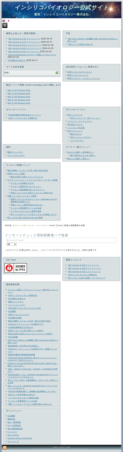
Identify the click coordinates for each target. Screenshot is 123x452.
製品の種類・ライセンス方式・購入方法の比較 (28, 170)
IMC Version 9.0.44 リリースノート (24, 39)
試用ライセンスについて (77, 75)
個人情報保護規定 (15, 429)
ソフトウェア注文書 (76, 128)
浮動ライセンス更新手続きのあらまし (27, 205)
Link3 (68, 447)
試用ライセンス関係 (16, 174)
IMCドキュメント (74, 131)
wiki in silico (13, 435)
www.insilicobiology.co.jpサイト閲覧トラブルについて (32, 55)
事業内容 (11, 419)
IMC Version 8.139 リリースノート (24, 51)
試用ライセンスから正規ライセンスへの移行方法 (32, 193)
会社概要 (11, 416)
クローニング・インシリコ (34, 225)
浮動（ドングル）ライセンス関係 (22, 196)
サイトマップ (13, 441)
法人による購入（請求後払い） (80, 152)
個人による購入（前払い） (78, 159)
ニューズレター (77, 140)
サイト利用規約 (14, 425)
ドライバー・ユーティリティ (79, 121)
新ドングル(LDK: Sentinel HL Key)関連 (25, 218)
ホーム (15, 225)
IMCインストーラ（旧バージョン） (85, 118)
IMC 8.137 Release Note (19, 90)
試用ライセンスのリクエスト (79, 72)
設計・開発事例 (14, 422)
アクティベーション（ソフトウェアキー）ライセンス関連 (32, 180)
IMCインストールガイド (80, 137)
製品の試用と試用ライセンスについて (27, 177)
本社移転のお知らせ (16, 60)
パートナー (12, 432)
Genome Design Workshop (20, 438)
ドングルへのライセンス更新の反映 (26, 211)
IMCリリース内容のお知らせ (80, 44)
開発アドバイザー (15, 152)
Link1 (55, 447)
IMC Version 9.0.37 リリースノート (24, 42)
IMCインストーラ (74, 115)
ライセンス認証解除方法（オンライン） (28, 190)
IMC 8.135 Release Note (19, 93)
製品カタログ (76, 134)
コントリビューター (16, 155)
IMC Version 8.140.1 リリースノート (24, 45)
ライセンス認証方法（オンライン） (26, 186)
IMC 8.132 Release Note (19, 100)
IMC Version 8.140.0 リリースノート (24, 48)
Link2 (61, 447)
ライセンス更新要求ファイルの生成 (26, 208)
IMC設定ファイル (74, 124)
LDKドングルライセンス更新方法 (22, 118)
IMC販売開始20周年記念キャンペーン (24, 115)
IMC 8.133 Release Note (19, 97)
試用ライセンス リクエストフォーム (83, 78)
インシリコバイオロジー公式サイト (61, 7)
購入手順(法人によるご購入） (83, 155)
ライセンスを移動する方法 (22, 183)
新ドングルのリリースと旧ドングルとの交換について (34, 214)
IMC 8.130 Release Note (19, 103)
